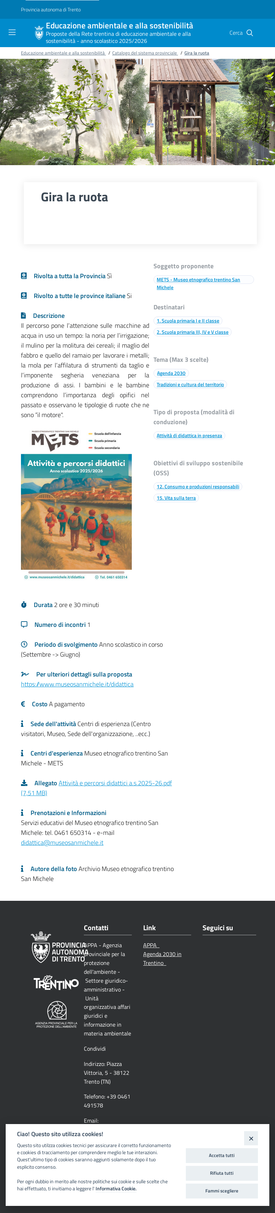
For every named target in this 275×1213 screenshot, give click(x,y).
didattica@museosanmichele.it (62, 842)
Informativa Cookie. (116, 1188)
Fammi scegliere (221, 1190)
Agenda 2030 (171, 373)
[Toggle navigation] (12, 32)
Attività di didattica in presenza (189, 435)
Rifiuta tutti (221, 1173)
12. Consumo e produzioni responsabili (198, 486)
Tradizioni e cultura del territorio (190, 384)
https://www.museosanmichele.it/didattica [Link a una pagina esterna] (77, 684)
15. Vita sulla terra (176, 497)
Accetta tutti (221, 1155)
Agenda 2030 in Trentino (162, 958)
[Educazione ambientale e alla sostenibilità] (39, 33)
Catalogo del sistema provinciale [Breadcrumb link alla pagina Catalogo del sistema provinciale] (145, 52)
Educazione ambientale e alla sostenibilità (119, 25)
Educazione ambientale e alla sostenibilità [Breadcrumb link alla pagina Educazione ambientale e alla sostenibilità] (63, 52)
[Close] (251, 1138)
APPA (151, 945)
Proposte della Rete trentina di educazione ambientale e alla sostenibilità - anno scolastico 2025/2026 (118, 37)
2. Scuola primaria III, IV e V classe (192, 332)
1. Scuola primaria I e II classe (188, 320)
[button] (250, 33)
